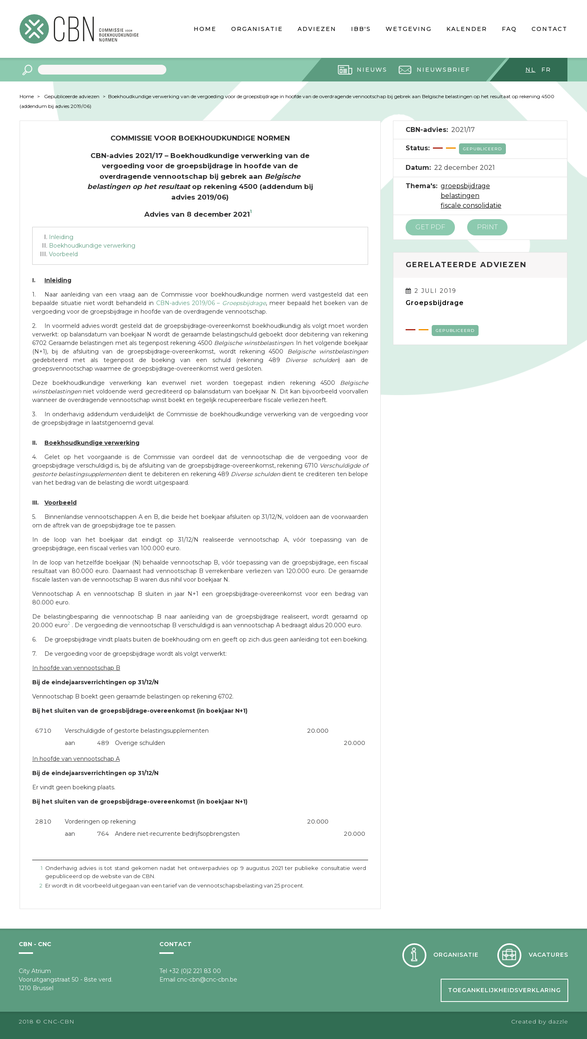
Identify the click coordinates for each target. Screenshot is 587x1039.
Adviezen (317, 29)
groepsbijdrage (465, 186)
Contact (549, 29)
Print (487, 227)
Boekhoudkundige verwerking (92, 245)
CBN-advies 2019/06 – (211, 303)
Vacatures (548, 954)
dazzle (558, 1021)
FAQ (509, 29)
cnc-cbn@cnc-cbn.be (207, 979)
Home (205, 29)
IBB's (361, 29)
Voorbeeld (63, 254)
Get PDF (430, 227)
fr (546, 69)
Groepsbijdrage (435, 303)
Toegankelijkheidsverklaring (504, 990)
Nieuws (372, 69)
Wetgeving (409, 29)
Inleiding (61, 237)
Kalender (466, 29)
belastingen (460, 196)
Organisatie (257, 29)
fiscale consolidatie (471, 205)
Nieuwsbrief (443, 69)
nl (530, 69)
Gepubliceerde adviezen (71, 96)
